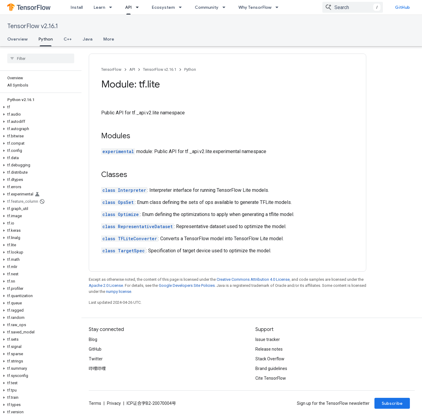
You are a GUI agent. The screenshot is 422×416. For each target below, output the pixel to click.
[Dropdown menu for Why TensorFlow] (278, 7)
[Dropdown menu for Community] (225, 7)
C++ (68, 39)
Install (77, 7)
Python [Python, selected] (45, 39)
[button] (39, 107)
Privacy (114, 403)
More (108, 39)
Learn (99, 7)
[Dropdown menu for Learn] (112, 7)
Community (206, 7)
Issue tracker (267, 339)
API (132, 69)
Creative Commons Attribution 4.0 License (253, 279)
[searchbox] (40, 58)
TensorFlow (111, 69)
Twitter (96, 358)
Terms (95, 403)
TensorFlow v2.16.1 (32, 26)
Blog (93, 339)
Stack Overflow (269, 358)
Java (87, 39)
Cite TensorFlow (270, 378)
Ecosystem (163, 7)
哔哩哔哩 (97, 368)
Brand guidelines (271, 368)
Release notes (269, 349)
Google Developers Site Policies (187, 285)
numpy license (118, 291)
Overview (17, 39)
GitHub (402, 7)
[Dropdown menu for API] (139, 7)
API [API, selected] (128, 7)
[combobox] (352, 7)
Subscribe (392, 403)
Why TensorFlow (254, 7)
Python (190, 69)
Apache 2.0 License (106, 285)
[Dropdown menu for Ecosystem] (182, 7)
